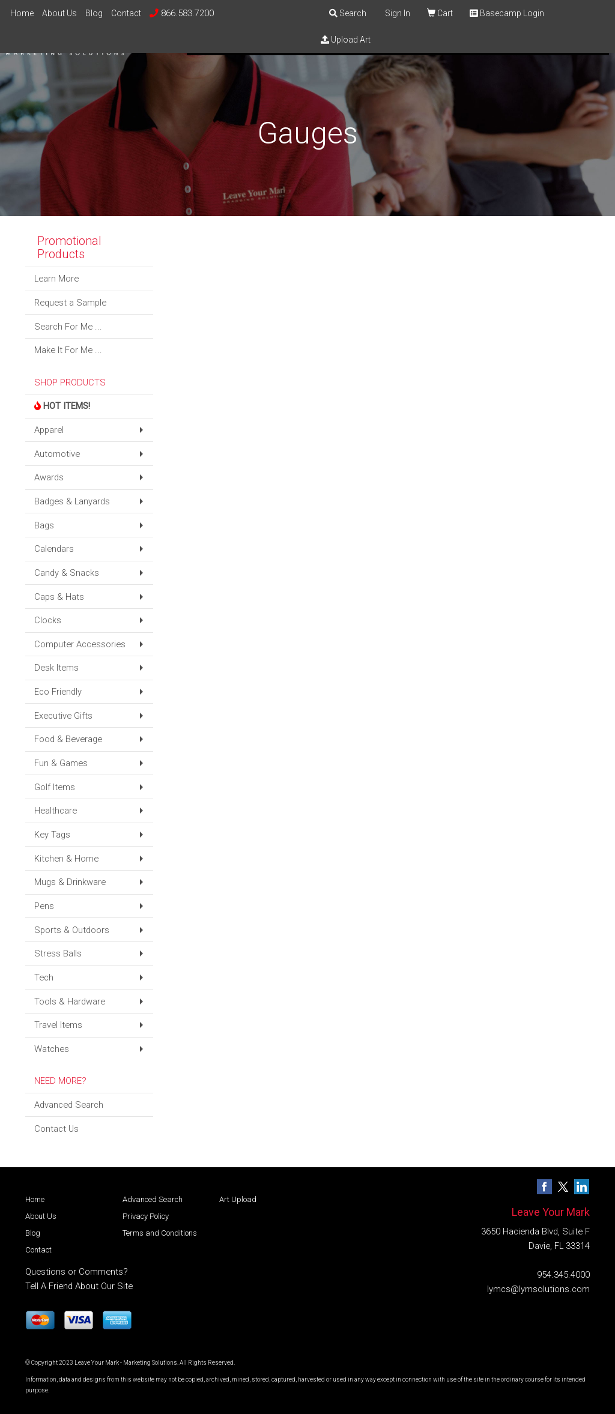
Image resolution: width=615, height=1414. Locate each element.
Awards (49, 477)
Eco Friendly (58, 691)
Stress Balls (58, 953)
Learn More (56, 278)
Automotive (57, 454)
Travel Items (58, 1025)
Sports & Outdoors (71, 930)
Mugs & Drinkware (70, 882)
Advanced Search (68, 1104)
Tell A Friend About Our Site (79, 1286)
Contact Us (56, 1128)
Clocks (47, 620)
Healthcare (55, 810)
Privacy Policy (146, 1216)
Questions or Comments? (76, 1271)
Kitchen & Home (66, 858)
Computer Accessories (80, 644)
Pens (44, 906)
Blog (94, 13)
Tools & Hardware (69, 1001)
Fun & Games (61, 763)
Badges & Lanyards (72, 501)
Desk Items (56, 667)
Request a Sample (70, 302)
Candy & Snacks (66, 572)
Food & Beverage (68, 739)
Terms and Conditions (160, 1232)
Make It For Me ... (68, 350)
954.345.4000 (563, 1274)
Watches (51, 1049)
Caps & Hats (59, 596)
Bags (44, 525)
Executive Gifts (63, 715)
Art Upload (237, 1199)
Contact (126, 13)
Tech (43, 977)
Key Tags (52, 834)
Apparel (49, 430)
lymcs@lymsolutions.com (538, 1289)
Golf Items (54, 787)
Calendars (54, 548)
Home (22, 13)
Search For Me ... (68, 326)
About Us (59, 13)
